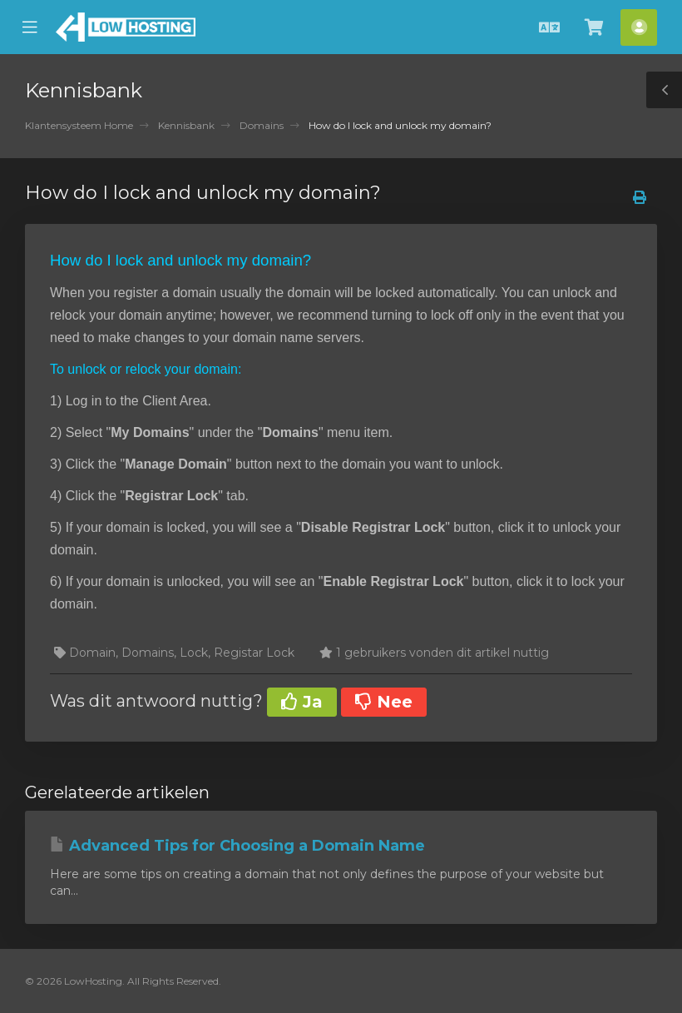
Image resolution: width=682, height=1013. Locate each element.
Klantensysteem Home (79, 125)
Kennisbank (186, 125)
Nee (384, 702)
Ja (302, 702)
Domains (262, 125)
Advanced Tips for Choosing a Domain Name (237, 846)
